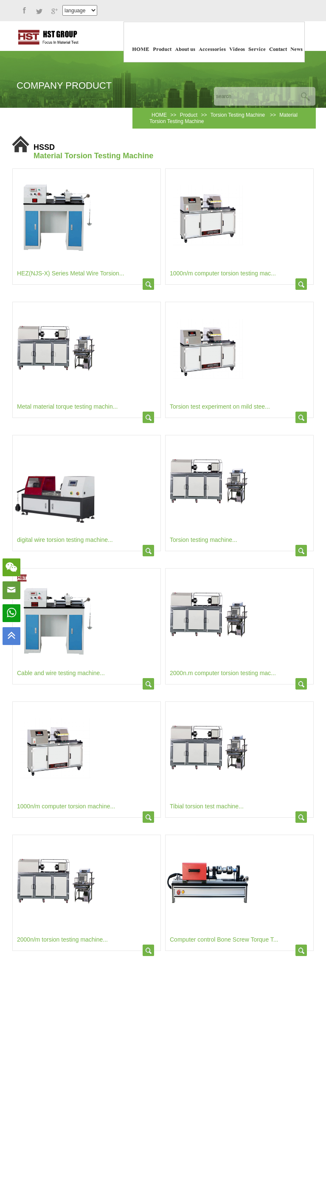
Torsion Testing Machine (239, 115)
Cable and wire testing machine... (61, 673)
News (296, 49)
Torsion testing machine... (203, 539)
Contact (278, 49)
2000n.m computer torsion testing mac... (223, 673)
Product (162, 49)
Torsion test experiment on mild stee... (220, 406)
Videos (237, 49)
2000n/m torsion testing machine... (62, 939)
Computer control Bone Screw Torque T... (224, 939)
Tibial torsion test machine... (207, 806)
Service (257, 49)
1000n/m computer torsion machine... (66, 806)
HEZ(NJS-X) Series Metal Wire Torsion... (70, 273)
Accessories (212, 49)
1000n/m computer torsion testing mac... (223, 273)
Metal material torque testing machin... (67, 406)
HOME (140, 49)
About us (185, 49)
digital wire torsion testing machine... (65, 539)
